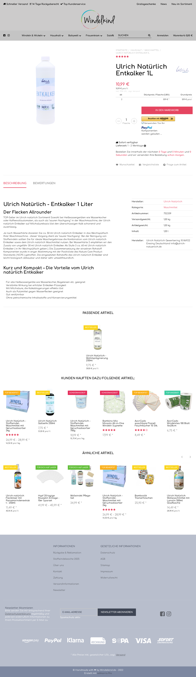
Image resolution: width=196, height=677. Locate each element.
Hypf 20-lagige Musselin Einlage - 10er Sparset (48, 498)
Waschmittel (170, 207)
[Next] (190, 457)
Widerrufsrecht (109, 578)
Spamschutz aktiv (70, 617)
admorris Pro (104, 673)
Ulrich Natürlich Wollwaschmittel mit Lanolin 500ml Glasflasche (178, 499)
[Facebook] (162, 614)
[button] (158, 120)
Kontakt (57, 571)
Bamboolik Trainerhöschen (144, 497)
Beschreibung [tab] (14, 183)
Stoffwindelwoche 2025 (66, 559)
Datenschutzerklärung (18, 614)
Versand (136, 91)
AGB (103, 559)
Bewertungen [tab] (44, 183)
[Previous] (182, 457)
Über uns (58, 565)
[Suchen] (132, 35)
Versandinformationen (66, 584)
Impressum (107, 571)
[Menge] (126, 120)
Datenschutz (108, 553)
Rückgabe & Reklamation (67, 553)
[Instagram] (168, 614)
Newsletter (59, 590)
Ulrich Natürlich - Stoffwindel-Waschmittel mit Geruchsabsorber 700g (80, 426)
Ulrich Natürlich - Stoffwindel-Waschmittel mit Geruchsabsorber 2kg (16, 426)
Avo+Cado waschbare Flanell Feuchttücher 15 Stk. (146, 423)
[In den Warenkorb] (167, 110)
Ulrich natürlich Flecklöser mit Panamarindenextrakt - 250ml (18, 499)
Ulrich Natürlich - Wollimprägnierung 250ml (97, 358)
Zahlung (58, 578)
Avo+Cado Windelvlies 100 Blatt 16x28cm (178, 423)
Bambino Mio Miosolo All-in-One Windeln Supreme (113, 423)
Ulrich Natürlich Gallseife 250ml (47, 422)
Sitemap (105, 565)
